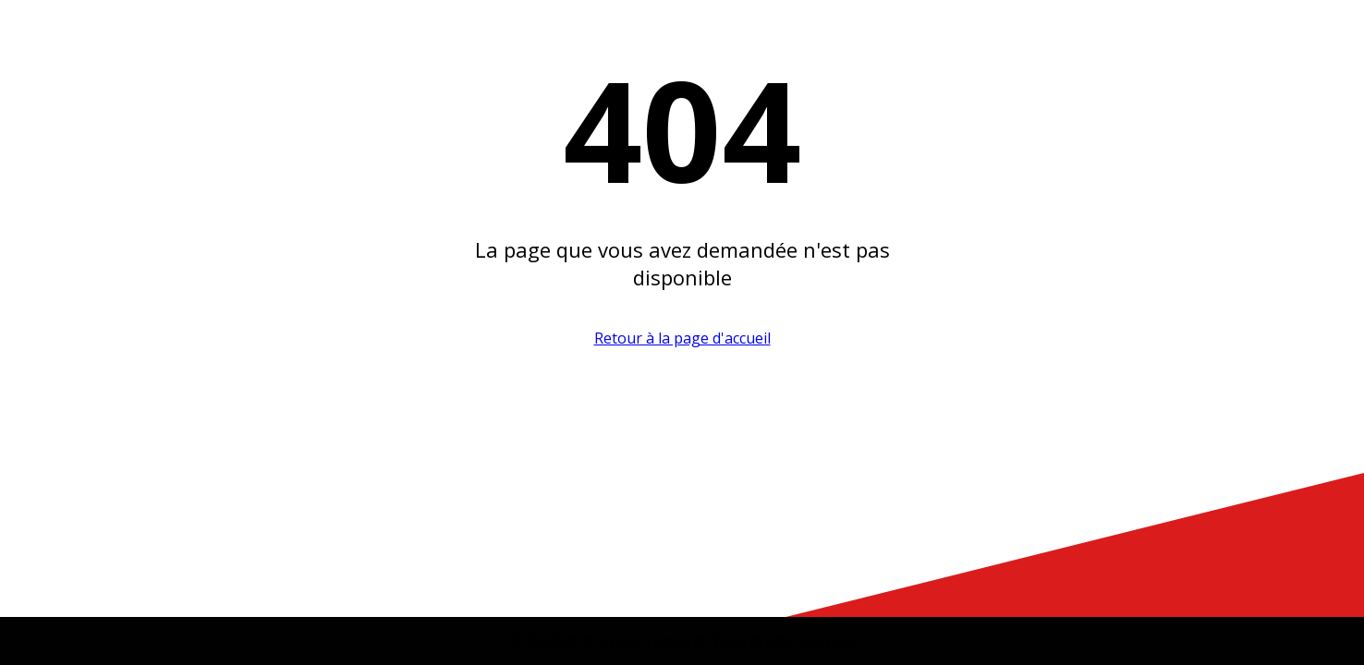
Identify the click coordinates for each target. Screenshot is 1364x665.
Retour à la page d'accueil (682, 338)
